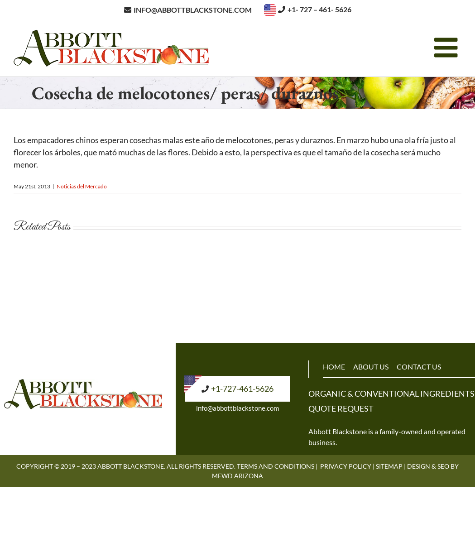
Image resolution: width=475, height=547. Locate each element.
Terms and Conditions (275, 466)
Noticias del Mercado (82, 186)
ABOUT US (371, 366)
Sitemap (389, 466)
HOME (334, 366)
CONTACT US (419, 366)
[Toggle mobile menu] (447, 47)
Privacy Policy (345, 466)
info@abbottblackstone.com (237, 408)
